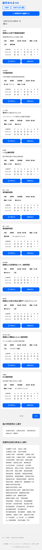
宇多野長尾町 (10, 460)
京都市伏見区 (10, 430)
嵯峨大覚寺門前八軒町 (13, 490)
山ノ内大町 (20, 517)
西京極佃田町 (10, 506)
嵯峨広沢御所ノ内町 (12, 498)
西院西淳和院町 (27, 473)
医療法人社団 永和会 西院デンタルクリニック (20, 301)
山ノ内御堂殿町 (11, 520)
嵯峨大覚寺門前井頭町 (13, 484)
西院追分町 (9, 468)
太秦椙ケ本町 (10, 454)
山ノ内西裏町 (29, 517)
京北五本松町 (10, 465)
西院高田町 (9, 473)
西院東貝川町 (10, 479)
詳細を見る (30, 61)
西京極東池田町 (11, 512)
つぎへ (36, 416)
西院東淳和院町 (21, 479)
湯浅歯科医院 (8, 228)
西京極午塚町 (17, 504)
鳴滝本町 (9, 504)
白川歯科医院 (8, 377)
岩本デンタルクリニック (12, 113)
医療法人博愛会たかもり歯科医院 (15, 337)
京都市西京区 (31, 430)
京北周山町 (20, 465)
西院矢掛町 (9, 482)
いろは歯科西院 (8, 152)
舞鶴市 (15, 433)
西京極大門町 (28, 504)
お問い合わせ (26, 544)
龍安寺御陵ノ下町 (23, 520)
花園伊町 (9, 515)
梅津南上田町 (17, 462)
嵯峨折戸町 (18, 482)
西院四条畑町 (28, 471)
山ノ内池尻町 (10, 517)
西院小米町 (9, 471)
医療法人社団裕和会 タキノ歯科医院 (16, 265)
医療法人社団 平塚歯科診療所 (14, 33)
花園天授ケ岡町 (29, 515)
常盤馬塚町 (24, 498)
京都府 (7, 537)
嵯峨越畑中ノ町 (29, 482)
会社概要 (5, 544)
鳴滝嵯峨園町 (28, 501)
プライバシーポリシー (15, 544)
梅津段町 (9, 462)
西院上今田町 (19, 468)
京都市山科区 (20, 430)
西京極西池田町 (11, 509)
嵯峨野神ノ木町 (11, 495)
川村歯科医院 (8, 73)
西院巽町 (18, 473)
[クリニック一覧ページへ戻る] (11, 3)
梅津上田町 (20, 460)
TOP (3, 537)
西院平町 (31, 479)
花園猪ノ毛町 (31, 512)
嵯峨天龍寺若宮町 (12, 493)
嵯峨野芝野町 (22, 495)
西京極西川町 (22, 509)
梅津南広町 (27, 462)
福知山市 (9, 433)
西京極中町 (30, 506)
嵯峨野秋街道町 (24, 493)
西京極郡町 (21, 512)
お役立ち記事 (35, 544)
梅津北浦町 (29, 460)
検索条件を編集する (21, 13)
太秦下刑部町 (22, 452)
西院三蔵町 (18, 471)
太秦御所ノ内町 (11, 452)
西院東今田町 (29, 476)
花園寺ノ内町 (17, 515)
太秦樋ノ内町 (29, 454)
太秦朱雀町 (20, 454)
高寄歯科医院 (8, 192)
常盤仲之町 (18, 501)
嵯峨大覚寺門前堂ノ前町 (14, 487)
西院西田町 (9, 476)
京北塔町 (28, 465)
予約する (11, 61)
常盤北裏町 (9, 501)
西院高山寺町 (29, 468)
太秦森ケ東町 (20, 457)
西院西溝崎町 (19, 476)
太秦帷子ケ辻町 (11, 449)
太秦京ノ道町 (22, 449)
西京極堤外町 (20, 506)
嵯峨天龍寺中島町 (28, 490)
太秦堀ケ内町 (10, 457)
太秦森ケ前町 (31, 457)
